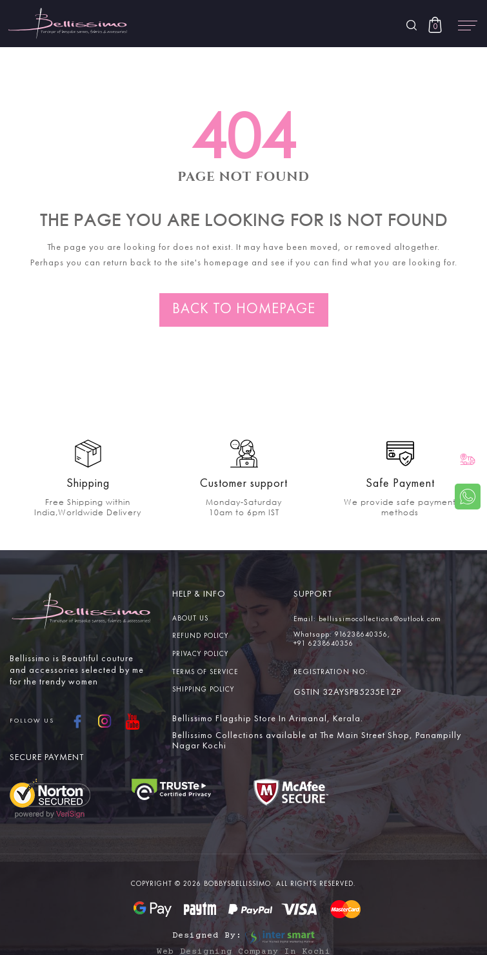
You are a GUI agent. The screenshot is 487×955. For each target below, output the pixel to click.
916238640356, (362, 635)
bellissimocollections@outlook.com (380, 619)
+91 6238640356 (323, 644)
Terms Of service (205, 672)
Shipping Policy (203, 689)
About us (190, 618)
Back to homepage (243, 309)
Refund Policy (200, 636)
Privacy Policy (200, 654)
